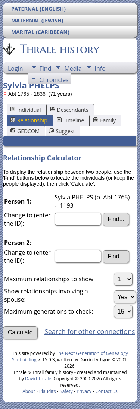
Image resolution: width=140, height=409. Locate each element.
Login (15, 69)
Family (104, 120)
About (28, 391)
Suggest (62, 131)
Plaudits (47, 391)
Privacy (84, 391)
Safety (66, 391)
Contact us (107, 391)
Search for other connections (89, 331)
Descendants (69, 109)
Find (46, 69)
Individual (25, 109)
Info (100, 69)
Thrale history (59, 48)
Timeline (70, 120)
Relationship (28, 120)
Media (72, 69)
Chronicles (54, 80)
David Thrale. (38, 378)
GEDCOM (25, 131)
